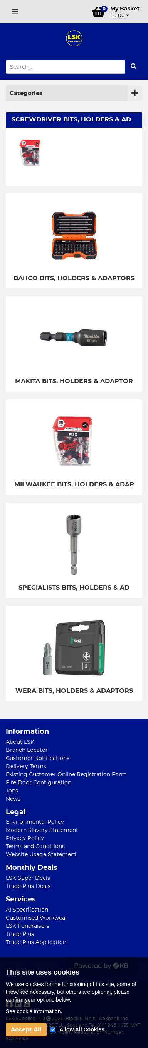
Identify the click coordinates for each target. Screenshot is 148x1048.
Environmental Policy (35, 822)
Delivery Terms (26, 766)
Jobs (12, 791)
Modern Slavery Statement (42, 830)
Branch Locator (27, 750)
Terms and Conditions (35, 846)
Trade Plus (20, 934)
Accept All (26, 1030)
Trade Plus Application (36, 942)
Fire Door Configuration (38, 783)
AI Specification (27, 910)
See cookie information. (34, 1011)
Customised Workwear (36, 918)
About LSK (20, 742)
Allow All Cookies (81, 1029)
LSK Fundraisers (27, 926)
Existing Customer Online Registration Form (66, 774)
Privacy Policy (25, 838)
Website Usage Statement (41, 854)
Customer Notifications (37, 758)
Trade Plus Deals (28, 886)
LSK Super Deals (28, 878)
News (13, 799)
